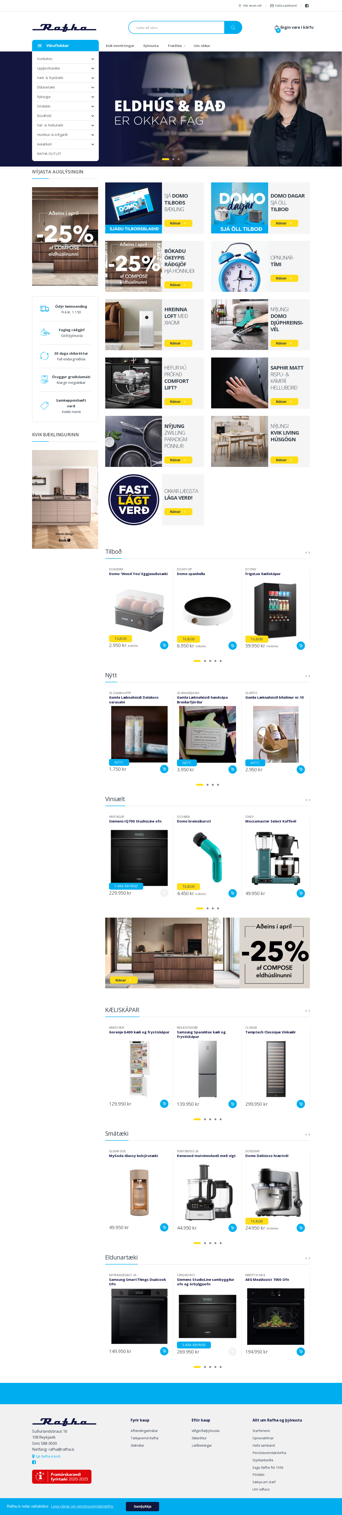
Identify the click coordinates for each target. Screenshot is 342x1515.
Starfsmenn (261, 1430)
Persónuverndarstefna (269, 1452)
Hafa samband (283, 5)
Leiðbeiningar (202, 1445)
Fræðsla (175, 45)
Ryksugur (44, 96)
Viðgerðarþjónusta (206, 1430)
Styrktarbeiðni (262, 1460)
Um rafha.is (261, 1489)
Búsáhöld (44, 115)
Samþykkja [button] (142, 1506)
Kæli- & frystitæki (50, 77)
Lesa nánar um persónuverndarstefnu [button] (82, 1506)
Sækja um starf (264, 1482)
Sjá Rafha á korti (46, 1456)
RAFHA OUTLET (49, 153)
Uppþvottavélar (48, 68)
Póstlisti (258, 1474)
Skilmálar (137, 1445)
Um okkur (202, 45)
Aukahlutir (44, 144)
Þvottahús (44, 58)
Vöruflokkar (53, 45)
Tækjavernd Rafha (144, 1438)
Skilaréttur (199, 1438)
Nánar (175, 223)
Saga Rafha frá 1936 (267, 1467)
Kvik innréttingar (120, 45)
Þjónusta (151, 45)
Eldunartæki (46, 87)
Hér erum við (249, 5)
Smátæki (43, 106)
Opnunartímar (262, 1438)
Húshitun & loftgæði (52, 134)
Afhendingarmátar (144, 1430)
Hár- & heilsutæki (50, 125)
